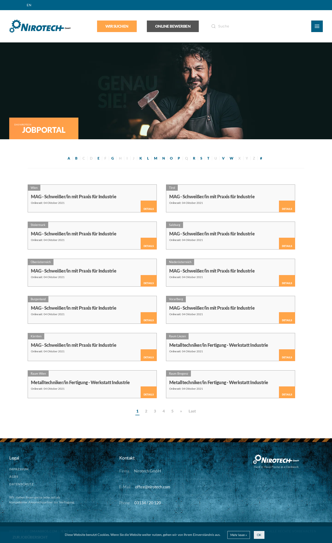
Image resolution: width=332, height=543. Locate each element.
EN (29, 5)
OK (259, 535)
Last (192, 411)
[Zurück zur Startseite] (40, 26)
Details (149, 208)
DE (17, 5)
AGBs (13, 476)
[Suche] (255, 26)
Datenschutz (21, 484)
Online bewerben (173, 26)
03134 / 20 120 (147, 503)
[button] (317, 26)
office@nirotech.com (152, 487)
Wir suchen (116, 26)
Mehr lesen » (238, 535)
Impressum (19, 469)
